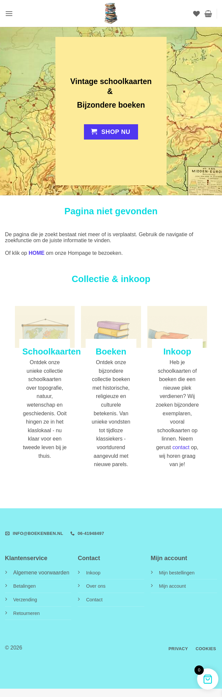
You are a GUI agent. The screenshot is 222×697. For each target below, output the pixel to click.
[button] (9, 13)
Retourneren (26, 613)
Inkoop (93, 572)
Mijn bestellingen (176, 572)
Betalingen (24, 586)
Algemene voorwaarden (41, 572)
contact (180, 447)
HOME (36, 253)
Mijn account (172, 586)
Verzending (25, 599)
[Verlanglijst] (196, 13)
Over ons (95, 586)
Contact (94, 599)
